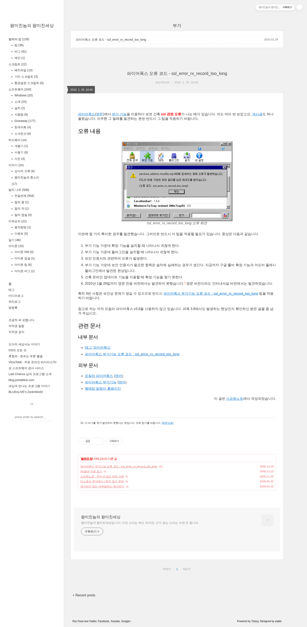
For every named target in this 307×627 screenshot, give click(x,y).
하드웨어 (18, 140)
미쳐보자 (18, 221)
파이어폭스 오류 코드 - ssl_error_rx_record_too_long (111, 39)
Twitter (93, 621)
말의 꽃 (21, 202)
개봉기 (21, 146)
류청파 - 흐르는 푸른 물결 (26, 356)
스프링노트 (234, 398)
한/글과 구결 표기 (91, 471)
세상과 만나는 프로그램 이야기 (29, 386)
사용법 (21, 114)
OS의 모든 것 (17, 350)
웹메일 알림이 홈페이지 (103, 388)
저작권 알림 (16, 326)
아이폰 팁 (23, 264)
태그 (11, 289)
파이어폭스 (86, 114)
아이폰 (16, 246)
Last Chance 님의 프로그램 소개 (30, 374)
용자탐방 (22, 227)
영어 (118, 376)
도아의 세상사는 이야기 (24, 344)
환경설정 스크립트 (29, 83)
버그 (20, 51)
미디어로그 (16, 295)
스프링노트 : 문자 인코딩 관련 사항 (102, 476)
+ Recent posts (83, 595)
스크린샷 (22, 133)
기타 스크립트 (26, 76)
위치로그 (14, 301)
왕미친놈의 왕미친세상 (32, 25)
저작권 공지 (16, 332)
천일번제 (24, 195)
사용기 (21, 152)
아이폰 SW (23, 252)
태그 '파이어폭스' (98, 347)
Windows (23, 95)
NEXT (186, 568)
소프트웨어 (20, 89)
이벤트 (21, 233)
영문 (99, 114)
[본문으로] (168, 422)
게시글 (257, 114)
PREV (166, 568)
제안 (19, 58)
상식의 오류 (24, 171)
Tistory (255, 621)
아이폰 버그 (24, 271)
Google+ (126, 621)
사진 (19, 158)
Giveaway (24, 121)
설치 (19, 108)
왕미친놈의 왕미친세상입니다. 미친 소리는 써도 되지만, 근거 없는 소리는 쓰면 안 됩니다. (140, 522)
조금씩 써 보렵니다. (22, 320)
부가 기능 (119, 114)
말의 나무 (19, 189)
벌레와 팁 (19, 39)
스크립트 (18, 64)
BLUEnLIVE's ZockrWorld (26, 392)
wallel (278, 621)
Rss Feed (77, 621)
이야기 (16, 165)
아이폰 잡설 (24, 258)
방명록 (13, 307)
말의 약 (21, 208)
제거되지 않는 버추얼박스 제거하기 (102, 486)
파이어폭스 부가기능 (100, 382)
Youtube (115, 621)
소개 (20, 101)
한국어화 (22, 127)
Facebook (103, 621)
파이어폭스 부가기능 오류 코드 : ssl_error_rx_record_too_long (211, 293)
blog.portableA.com (21, 380)
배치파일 (23, 70)
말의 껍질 (23, 215)
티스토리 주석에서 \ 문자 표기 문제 (102, 481)
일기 (15, 240)
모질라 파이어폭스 (99, 376)
